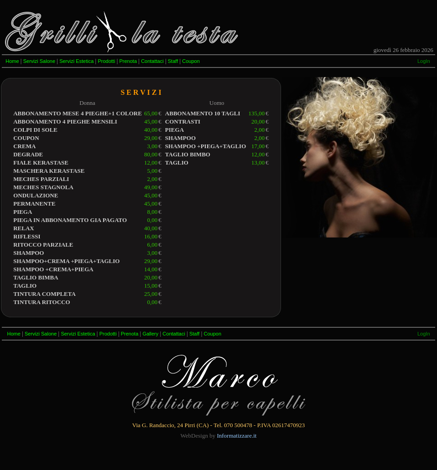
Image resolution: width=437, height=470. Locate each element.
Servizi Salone (39, 61)
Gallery (150, 333)
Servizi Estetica (76, 61)
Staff (173, 61)
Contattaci (152, 61)
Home (12, 61)
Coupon (191, 61)
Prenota (128, 61)
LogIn (423, 61)
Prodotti (106, 61)
